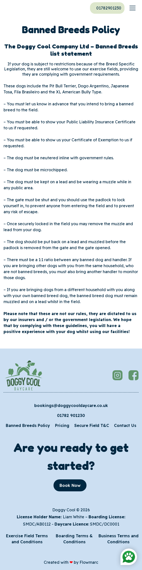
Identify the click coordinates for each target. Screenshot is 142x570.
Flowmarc (89, 562)
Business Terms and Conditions (118, 538)
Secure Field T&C (91, 425)
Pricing (62, 425)
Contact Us (125, 425)
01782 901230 (71, 415)
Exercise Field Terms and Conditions (27, 538)
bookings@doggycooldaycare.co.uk (71, 405)
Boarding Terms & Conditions (74, 538)
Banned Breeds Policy (28, 425)
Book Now (70, 485)
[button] (132, 8)
